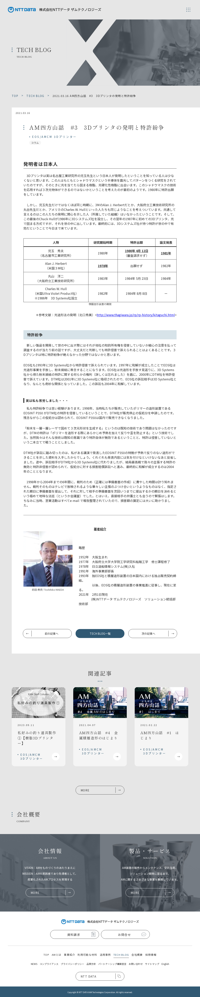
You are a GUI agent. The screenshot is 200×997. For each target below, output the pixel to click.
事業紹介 (69, 955)
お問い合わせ (136, 963)
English (165, 963)
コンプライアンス (49, 963)
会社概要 (137, 955)
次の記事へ (148, 633)
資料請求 (73, 935)
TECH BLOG (121, 955)
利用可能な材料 (87, 955)
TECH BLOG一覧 (100, 633)
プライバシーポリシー (72, 963)
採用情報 (150, 955)
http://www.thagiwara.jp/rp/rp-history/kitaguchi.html (136, 314)
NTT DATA (88, 976)
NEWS (34, 963)
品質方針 (91, 963)
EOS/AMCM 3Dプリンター (54, 137)
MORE (85, 790)
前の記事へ (51, 633)
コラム (35, 142)
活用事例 (105, 955)
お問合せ (124, 935)
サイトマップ (152, 963)
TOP (46, 955)
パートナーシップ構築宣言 (112, 963)
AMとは (56, 955)
